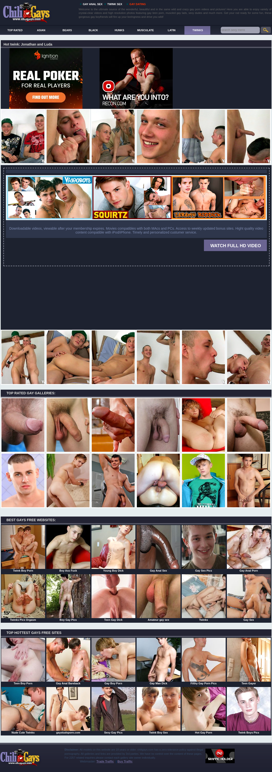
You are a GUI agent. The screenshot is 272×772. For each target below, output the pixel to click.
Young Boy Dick (113, 548)
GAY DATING (138, 4)
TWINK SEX (114, 4)
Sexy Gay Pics (113, 710)
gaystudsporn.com (68, 710)
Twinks (203, 597)
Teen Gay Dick (113, 597)
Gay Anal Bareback (68, 661)
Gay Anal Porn (249, 548)
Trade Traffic (105, 761)
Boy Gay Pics (68, 597)
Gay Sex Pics (203, 548)
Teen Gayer (249, 661)
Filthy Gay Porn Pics (203, 661)
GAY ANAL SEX (93, 4)
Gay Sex (249, 597)
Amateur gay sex (158, 597)
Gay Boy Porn (113, 661)
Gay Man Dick (158, 661)
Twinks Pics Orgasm (23, 597)
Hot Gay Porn (203, 710)
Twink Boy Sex (158, 710)
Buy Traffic (124, 761)
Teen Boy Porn (23, 661)
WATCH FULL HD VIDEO (235, 245)
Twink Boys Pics (249, 710)
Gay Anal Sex (158, 548)
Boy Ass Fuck (68, 548)
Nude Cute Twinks (23, 710)
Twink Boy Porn (23, 548)
